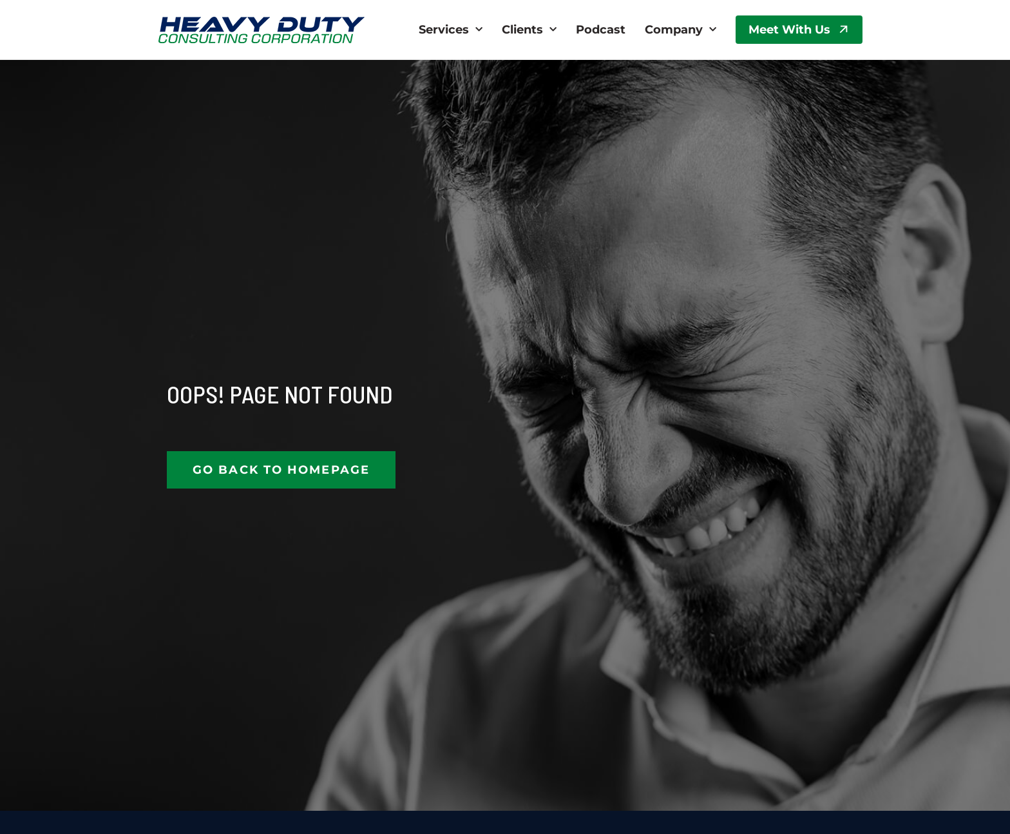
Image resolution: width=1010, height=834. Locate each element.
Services (450, 30)
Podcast (600, 30)
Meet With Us (789, 30)
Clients (529, 30)
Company (680, 30)
